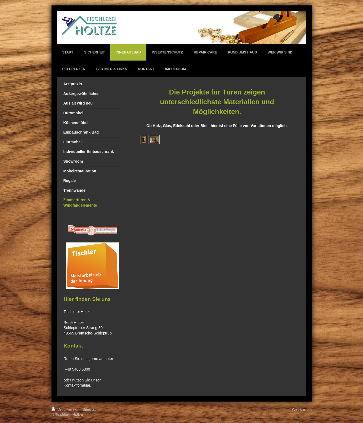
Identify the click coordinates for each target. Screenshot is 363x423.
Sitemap (90, 409)
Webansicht (302, 409)
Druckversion (66, 409)
